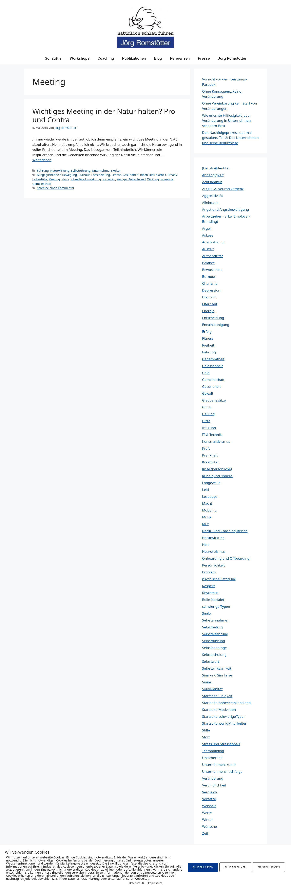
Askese (207, 235)
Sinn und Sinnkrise (217, 675)
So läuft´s (53, 58)
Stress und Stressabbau (221, 744)
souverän (108, 179)
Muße (206, 517)
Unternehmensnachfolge (222, 771)
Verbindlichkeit (214, 785)
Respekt (208, 585)
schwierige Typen (216, 606)
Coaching (106, 58)
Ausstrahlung (213, 242)
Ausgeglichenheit (49, 175)
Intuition (209, 427)
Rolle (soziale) (213, 599)
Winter (207, 819)
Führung (43, 170)
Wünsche (209, 826)
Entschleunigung (215, 324)
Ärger (206, 228)
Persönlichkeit (213, 565)
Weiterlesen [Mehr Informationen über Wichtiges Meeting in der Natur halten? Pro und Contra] (41, 159)
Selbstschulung (214, 654)
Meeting (54, 179)
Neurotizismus (214, 551)
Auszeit (208, 249)
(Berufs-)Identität (216, 168)
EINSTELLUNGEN (269, 867)
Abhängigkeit (213, 175)
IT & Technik (212, 434)
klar (151, 175)
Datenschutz (136, 883)
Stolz (206, 737)
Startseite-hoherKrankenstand (226, 702)
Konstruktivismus (216, 441)
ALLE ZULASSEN (203, 867)
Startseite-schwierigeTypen (224, 716)
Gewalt (207, 393)
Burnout (84, 175)
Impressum (155, 883)
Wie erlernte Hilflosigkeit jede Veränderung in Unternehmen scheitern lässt (226, 120)
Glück (206, 407)
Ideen (144, 175)
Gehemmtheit (213, 359)
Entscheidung (100, 175)
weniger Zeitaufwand (131, 179)
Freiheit (208, 345)
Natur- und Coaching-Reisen (225, 531)
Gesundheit (130, 175)
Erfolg (207, 331)
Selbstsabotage (214, 647)
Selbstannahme (214, 620)
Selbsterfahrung (215, 634)
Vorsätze (209, 799)
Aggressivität (212, 195)
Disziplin (209, 297)
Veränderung (212, 778)
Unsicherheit (212, 757)
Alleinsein (210, 202)
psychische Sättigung (219, 579)
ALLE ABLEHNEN (235, 867)
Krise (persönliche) (217, 469)
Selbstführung (80, 170)
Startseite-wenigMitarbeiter (224, 723)
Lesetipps (209, 496)
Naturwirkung (60, 170)
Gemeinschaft (213, 379)
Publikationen (134, 58)
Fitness (116, 175)
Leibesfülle (39, 179)
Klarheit (161, 175)
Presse (204, 58)
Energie (208, 311)
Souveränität (212, 689)
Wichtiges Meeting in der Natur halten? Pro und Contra (103, 115)
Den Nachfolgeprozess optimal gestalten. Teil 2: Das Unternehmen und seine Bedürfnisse (230, 137)
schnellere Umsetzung (86, 179)
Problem (209, 572)
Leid (205, 489)
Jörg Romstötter (232, 58)
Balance (208, 262)
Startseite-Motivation (219, 709)
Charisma (209, 283)
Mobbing (209, 510)
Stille (206, 730)
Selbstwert (210, 661)
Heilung (208, 414)
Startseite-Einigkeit (217, 695)
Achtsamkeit (212, 182)
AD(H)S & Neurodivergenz (223, 188)
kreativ (172, 175)
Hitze (206, 421)
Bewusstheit (212, 269)
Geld (206, 372)
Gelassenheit (212, 366)
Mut (205, 524)
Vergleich (209, 792)
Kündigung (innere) (217, 476)
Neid (206, 544)
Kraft (206, 448)
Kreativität (210, 462)
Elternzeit (209, 304)
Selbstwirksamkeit (216, 668)
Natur (65, 179)
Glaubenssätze (214, 400)
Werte (207, 812)
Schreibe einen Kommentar (55, 188)
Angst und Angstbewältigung (225, 209)
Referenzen (180, 58)
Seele (206, 613)
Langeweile (211, 482)
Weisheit (209, 805)
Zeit (205, 833)
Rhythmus (210, 592)
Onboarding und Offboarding (226, 558)
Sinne (206, 682)
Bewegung (69, 175)
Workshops (80, 58)
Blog (158, 58)
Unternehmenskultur (106, 170)
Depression (211, 290)
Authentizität (212, 256)
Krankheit (210, 455)
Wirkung (153, 179)
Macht (207, 503)
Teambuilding (213, 750)
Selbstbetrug (212, 627)
